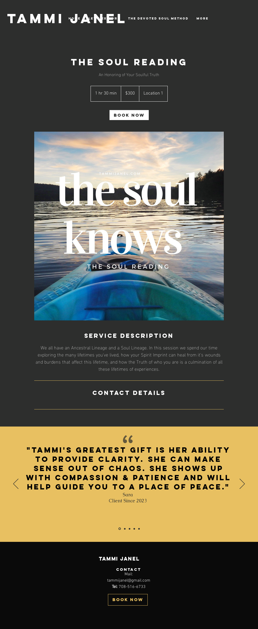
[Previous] (15, 484)
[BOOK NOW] (128, 600)
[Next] (242, 484)
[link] (129, 115)
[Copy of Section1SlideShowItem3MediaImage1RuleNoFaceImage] (139, 528)
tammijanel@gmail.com (128, 580)
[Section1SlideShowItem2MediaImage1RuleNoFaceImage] (129, 528)
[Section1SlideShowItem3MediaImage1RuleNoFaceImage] (134, 528)
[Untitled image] (129, 226)
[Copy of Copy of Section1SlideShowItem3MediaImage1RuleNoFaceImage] (119, 529)
